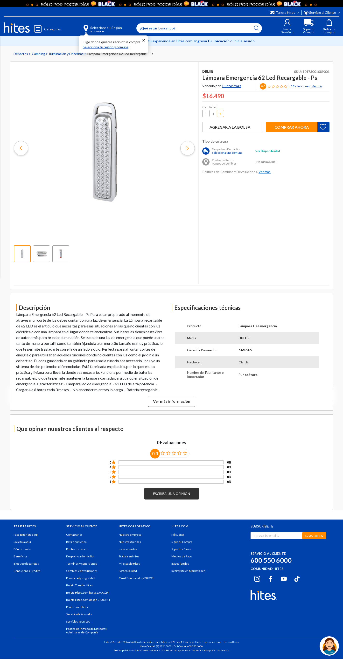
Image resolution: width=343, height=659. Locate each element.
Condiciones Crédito (27, 571)
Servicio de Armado (78, 614)
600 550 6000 (271, 560)
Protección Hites (77, 607)
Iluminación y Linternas (66, 54)
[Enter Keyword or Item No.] (199, 28)
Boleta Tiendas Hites (79, 585)
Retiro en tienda (76, 542)
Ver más (317, 86)
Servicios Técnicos (78, 621)
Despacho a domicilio (79, 556)
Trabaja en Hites (129, 556)
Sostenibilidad (128, 571)
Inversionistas (128, 549)
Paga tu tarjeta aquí (26, 534)
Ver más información (171, 401)
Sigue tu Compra (181, 542)
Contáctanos (74, 534)
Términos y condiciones (81, 563)
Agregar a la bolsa (232, 127)
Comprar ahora (291, 127)
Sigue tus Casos (181, 549)
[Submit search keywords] (256, 28)
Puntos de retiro (76, 549)
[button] (287, 26)
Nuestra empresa (130, 534)
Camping (39, 54)
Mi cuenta (177, 534)
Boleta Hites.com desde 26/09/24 (88, 600)
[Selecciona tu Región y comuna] (95, 26)
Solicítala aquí (22, 542)
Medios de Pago (181, 556)
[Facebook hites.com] (270, 578)
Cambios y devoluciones (82, 571)
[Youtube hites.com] (284, 578)
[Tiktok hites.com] (297, 578)
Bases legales (180, 563)
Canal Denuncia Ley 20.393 (136, 578)
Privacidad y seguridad (80, 578)
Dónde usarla (22, 549)
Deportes (21, 54)
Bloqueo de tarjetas (26, 563)
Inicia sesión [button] (244, 41)
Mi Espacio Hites (129, 563)
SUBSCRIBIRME (314, 535)
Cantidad (209, 107)
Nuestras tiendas (130, 542)
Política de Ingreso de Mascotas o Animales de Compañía (86, 630)
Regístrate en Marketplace (188, 571)
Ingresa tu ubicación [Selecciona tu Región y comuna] (212, 41)
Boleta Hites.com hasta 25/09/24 (87, 592)
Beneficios (21, 556)
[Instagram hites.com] (257, 578)
